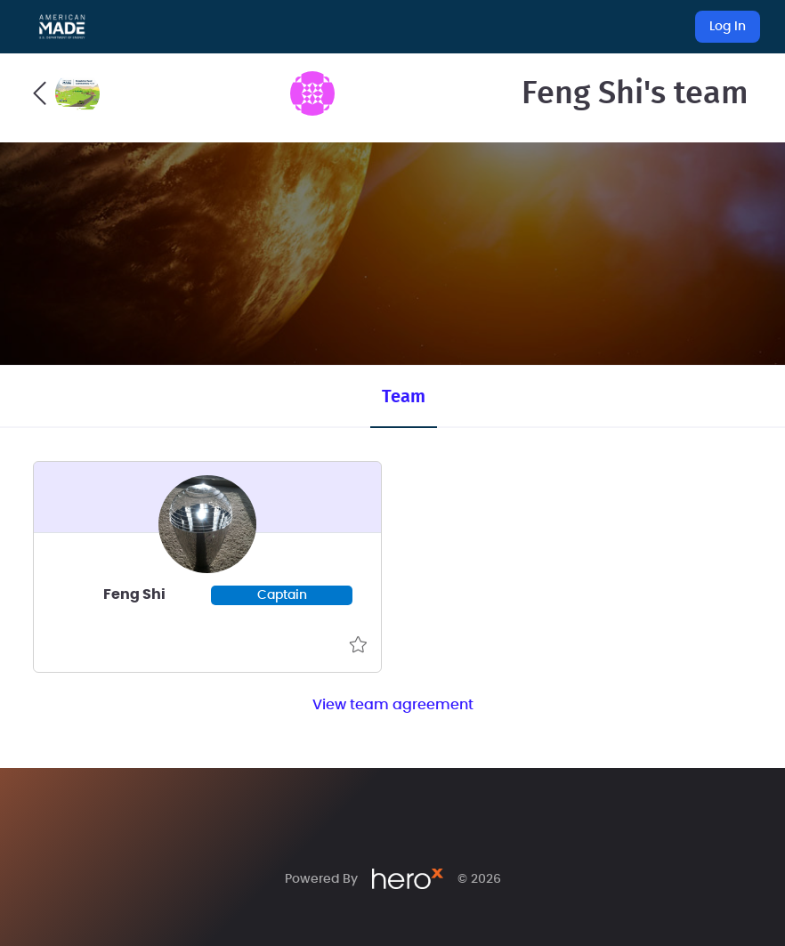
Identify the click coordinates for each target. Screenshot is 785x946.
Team (403, 397)
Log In (727, 26)
